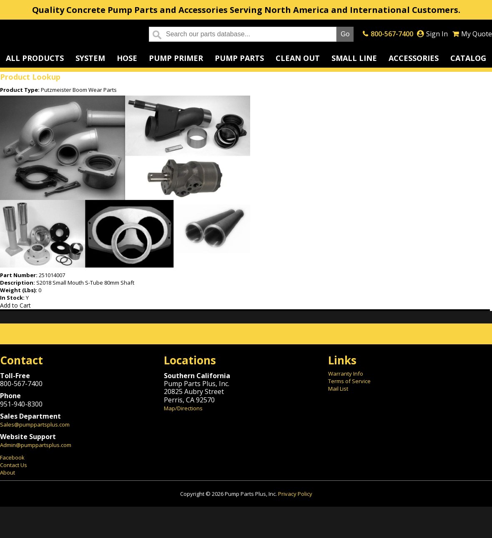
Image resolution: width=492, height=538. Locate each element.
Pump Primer (176, 58)
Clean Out (298, 58)
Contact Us (13, 465)
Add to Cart (15, 305)
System (90, 58)
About (7, 472)
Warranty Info (345, 373)
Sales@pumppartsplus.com (35, 424)
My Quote (476, 33)
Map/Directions (183, 408)
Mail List (338, 388)
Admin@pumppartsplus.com (35, 445)
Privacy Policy (295, 494)
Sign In (437, 33)
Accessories (414, 58)
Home (68, 34)
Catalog (468, 58)
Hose (127, 58)
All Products (35, 58)
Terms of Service (349, 381)
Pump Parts (239, 58)
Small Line (354, 58)
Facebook (12, 457)
